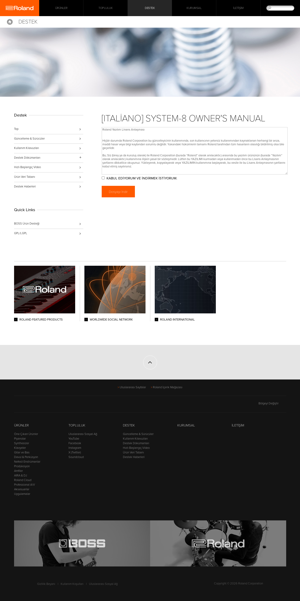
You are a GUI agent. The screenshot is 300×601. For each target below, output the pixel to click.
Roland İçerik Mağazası (167, 387)
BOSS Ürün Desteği (26, 223)
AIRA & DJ (20, 475)
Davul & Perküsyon (26, 457)
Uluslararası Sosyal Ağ (82, 434)
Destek (150, 8)
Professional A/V (24, 485)
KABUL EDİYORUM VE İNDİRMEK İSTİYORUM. (142, 178)
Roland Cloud (22, 480)
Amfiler (18, 471)
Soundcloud (76, 457)
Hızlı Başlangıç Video (27, 167)
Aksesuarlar (21, 489)
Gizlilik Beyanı (46, 584)
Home (10, 22)
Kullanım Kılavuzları (26, 148)
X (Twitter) (74, 452)
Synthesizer (21, 443)
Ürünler (21, 425)
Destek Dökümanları (136, 443)
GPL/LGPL (20, 233)
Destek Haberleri (25, 186)
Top (16, 129)
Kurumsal (194, 8)
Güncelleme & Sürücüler (29, 138)
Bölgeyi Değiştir (272, 403)
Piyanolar (20, 439)
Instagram (74, 448)
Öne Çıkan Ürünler (26, 434)
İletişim (238, 8)
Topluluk (105, 8)
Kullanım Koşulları (72, 584)
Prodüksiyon (22, 466)
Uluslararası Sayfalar (133, 387)
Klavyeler (20, 448)
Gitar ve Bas (22, 452)
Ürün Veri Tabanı (24, 177)
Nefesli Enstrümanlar (27, 462)
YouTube (73, 439)
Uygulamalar (22, 494)
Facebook (74, 443)
